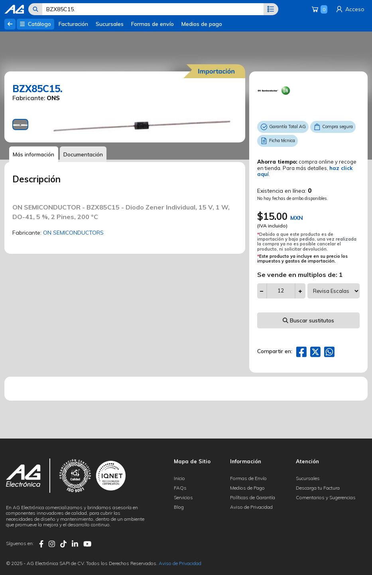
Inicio (179, 478)
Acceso (349, 9)
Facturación (73, 24)
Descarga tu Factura (318, 488)
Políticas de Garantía (252, 497)
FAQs (180, 488)
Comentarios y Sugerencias (326, 497)
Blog (179, 507)
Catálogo (35, 24)
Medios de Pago (247, 488)
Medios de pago (201, 24)
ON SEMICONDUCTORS (73, 233)
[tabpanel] (142, 126)
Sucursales (110, 24)
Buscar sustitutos (308, 320)
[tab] (20, 124)
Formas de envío (152, 24)
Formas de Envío (248, 478)
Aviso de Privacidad (251, 507)
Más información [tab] (34, 154)
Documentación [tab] (85, 154)
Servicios (183, 497)
